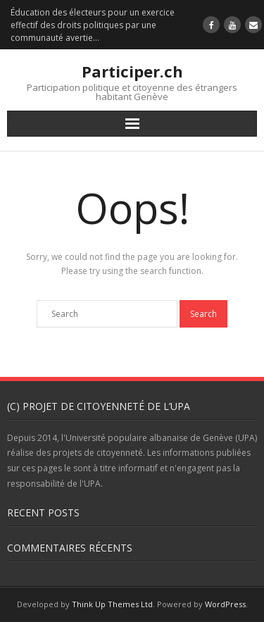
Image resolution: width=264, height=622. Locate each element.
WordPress (225, 604)
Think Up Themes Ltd (112, 604)
